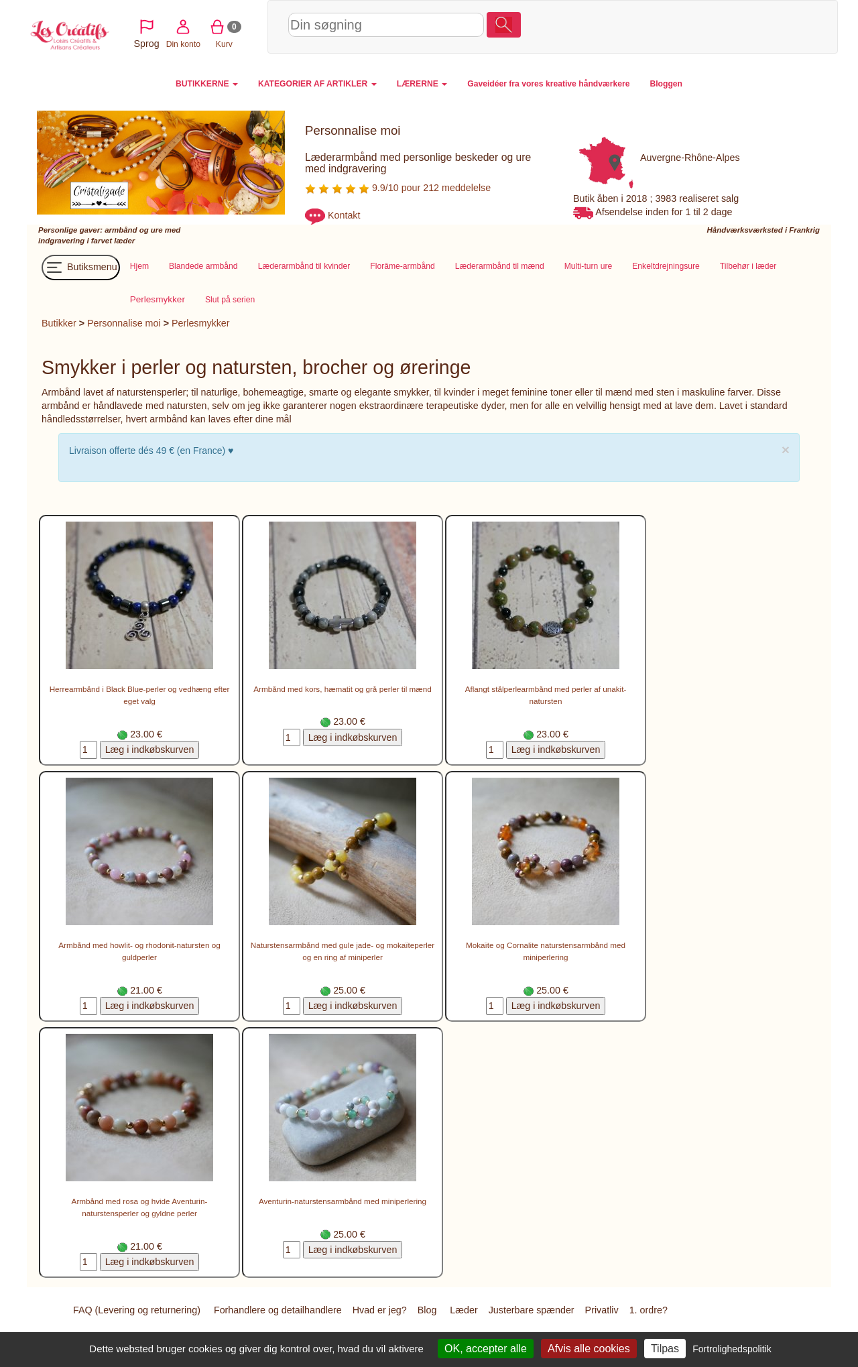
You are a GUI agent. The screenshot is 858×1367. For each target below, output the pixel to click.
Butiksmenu (80, 267)
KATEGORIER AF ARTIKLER (317, 83)
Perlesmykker (201, 323)
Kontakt (344, 216)
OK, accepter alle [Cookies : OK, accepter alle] (485, 1348)
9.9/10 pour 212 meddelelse (398, 187)
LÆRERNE (422, 83)
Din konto (721, 26)
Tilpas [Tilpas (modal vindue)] (665, 1348)
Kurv (762, 26)
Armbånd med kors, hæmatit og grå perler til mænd (342, 689)
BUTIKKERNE (207, 83)
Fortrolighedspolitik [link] (732, 1349)
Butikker (59, 323)
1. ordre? (648, 1310)
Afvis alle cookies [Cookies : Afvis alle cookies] (589, 1348)
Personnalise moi (124, 323)
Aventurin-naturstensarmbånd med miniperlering (342, 1201)
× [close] (786, 449)
